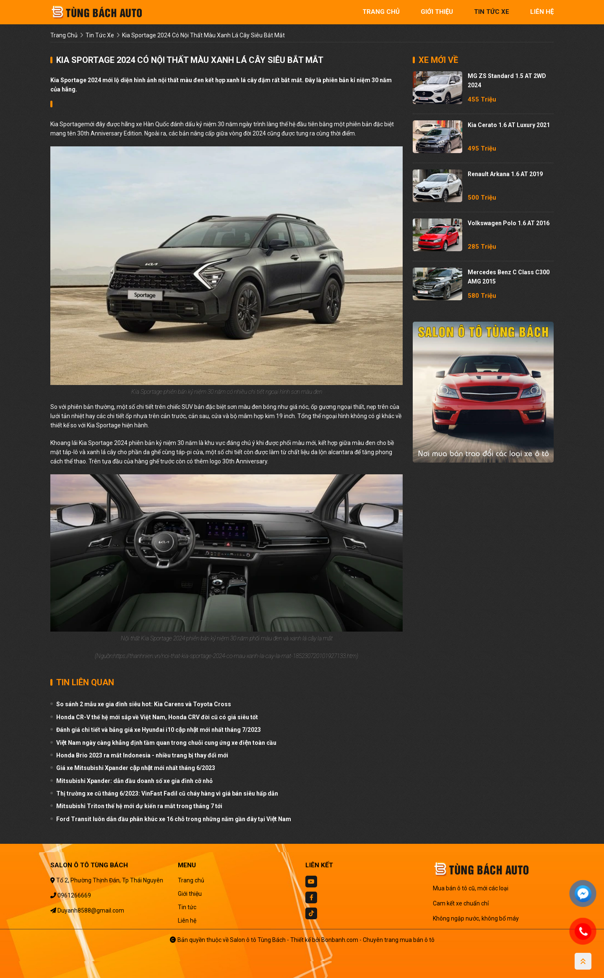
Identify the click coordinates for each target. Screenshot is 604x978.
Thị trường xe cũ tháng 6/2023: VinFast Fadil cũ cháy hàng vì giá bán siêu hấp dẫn (167, 793)
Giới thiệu (190, 893)
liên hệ (542, 12)
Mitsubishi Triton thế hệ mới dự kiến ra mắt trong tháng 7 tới (139, 806)
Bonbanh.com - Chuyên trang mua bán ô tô (378, 939)
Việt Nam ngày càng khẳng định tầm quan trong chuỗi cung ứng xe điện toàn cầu (166, 742)
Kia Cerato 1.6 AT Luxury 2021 (509, 125)
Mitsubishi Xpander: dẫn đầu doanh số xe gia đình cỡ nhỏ (134, 781)
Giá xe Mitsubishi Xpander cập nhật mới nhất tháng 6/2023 (135, 768)
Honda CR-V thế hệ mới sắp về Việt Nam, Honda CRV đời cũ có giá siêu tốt (157, 717)
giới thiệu (437, 12)
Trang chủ (191, 880)
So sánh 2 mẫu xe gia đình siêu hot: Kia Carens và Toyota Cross (143, 704)
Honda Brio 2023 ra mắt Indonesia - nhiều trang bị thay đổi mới (142, 755)
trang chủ (381, 12)
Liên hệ (187, 920)
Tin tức (187, 907)
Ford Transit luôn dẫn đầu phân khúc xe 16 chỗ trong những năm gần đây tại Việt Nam (173, 819)
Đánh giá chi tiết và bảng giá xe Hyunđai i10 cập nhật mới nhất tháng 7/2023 (158, 729)
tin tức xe (491, 12)
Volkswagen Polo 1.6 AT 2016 (508, 223)
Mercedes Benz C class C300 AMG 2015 (508, 277)
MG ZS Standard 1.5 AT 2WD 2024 (507, 80)
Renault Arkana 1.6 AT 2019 (505, 174)
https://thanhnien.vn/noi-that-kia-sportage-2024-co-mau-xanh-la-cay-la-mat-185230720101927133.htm (235, 656)
